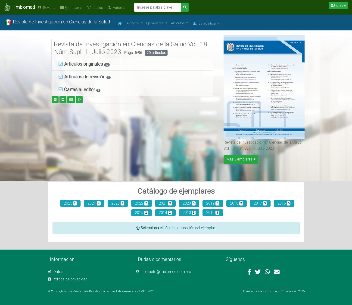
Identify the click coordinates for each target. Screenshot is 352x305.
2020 (189, 203)
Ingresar (338, 5)
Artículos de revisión (82, 77)
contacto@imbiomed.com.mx (163, 272)
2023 (118, 203)
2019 (212, 203)
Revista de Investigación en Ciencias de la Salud (57, 22)
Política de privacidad (67, 279)
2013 (189, 212)
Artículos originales (81, 64)
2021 (165, 203)
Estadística (205, 23)
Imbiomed (24, 7)
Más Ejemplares (241, 159)
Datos (55, 272)
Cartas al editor (77, 89)
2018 (236, 203)
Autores (116, 8)
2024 (94, 203)
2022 (141, 203)
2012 (212, 212)
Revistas (46, 8)
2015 (141, 212)
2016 (284, 203)
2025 (70, 203)
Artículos (94, 8)
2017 (260, 203)
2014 (165, 212)
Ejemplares (71, 8)
